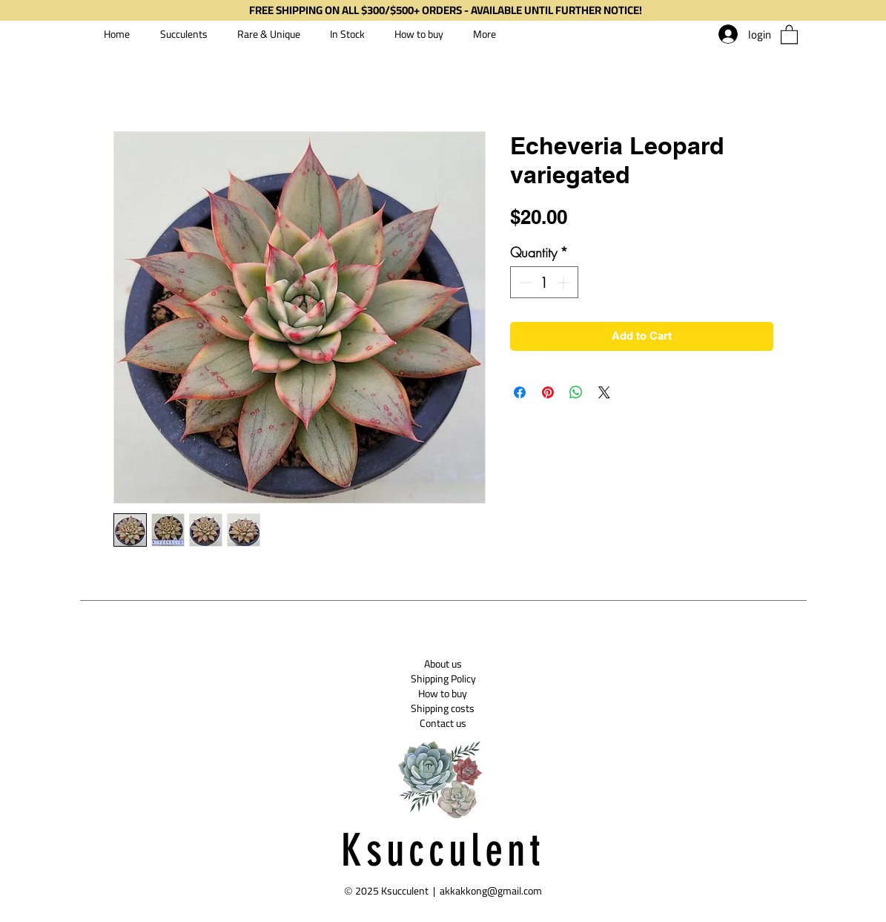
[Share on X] (604, 392)
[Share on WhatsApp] (576, 392)
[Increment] (564, 282)
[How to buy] (443, 693)
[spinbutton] (544, 282)
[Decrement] (523, 282)
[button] (789, 34)
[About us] (443, 663)
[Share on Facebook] (520, 392)
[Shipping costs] (443, 708)
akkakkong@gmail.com (491, 890)
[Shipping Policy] (443, 678)
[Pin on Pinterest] (548, 392)
